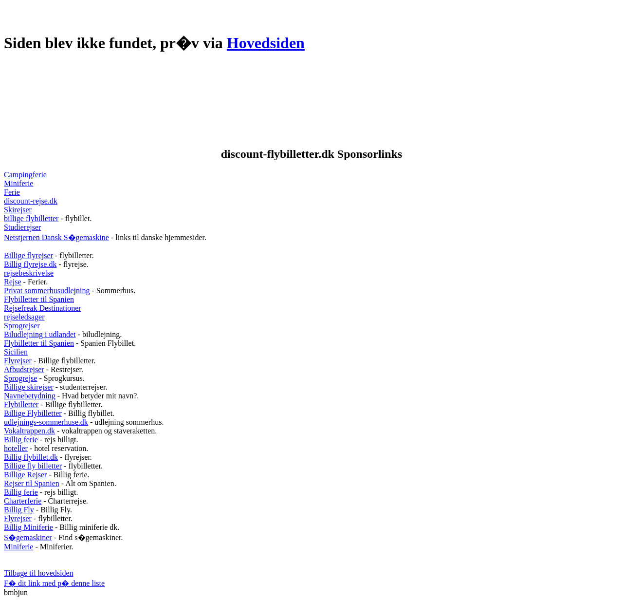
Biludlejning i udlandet (40, 334)
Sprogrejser (22, 325)
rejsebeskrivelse (29, 273)
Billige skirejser (29, 387)
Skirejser (18, 210)
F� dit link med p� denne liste (54, 583)
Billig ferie (21, 439)
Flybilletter (21, 404)
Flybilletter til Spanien (39, 299)
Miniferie (18, 183)
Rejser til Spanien (31, 483)
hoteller (16, 448)
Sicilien (16, 352)
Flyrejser (18, 361)
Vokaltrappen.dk (29, 431)
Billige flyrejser (28, 255)
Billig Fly (19, 510)
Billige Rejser (25, 474)
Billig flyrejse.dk (30, 264)
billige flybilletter (31, 218)
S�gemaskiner (28, 537)
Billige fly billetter (33, 466)
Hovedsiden (266, 43)
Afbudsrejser (24, 369)
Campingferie (25, 174)
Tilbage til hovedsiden (38, 573)
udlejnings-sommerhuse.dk (46, 422)
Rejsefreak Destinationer (42, 308)
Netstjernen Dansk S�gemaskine (56, 237)
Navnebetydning (29, 396)
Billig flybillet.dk (31, 457)
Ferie (12, 192)
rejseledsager (24, 317)
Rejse (12, 282)
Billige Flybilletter (33, 413)
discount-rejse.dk (30, 201)
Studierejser (22, 227)
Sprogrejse (20, 378)
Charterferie (22, 501)
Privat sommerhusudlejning (47, 290)
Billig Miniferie (28, 527)
